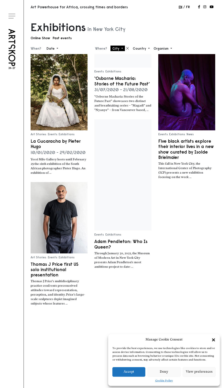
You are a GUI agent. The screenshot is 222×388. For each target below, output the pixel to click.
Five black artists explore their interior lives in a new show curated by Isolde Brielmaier (186, 149)
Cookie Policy (164, 380)
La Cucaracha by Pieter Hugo (56, 143)
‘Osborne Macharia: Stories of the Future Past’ (122, 80)
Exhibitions (67, 134)
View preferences (199, 372)
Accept (129, 372)
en (180, 7)
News (190, 134)
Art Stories (38, 134)
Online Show (40, 38)
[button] (213, 340)
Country (140, 48)
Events (52, 134)
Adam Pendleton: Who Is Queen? (120, 244)
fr (188, 7)
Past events (62, 38)
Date (51, 48)
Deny (164, 372)
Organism (162, 48)
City (116, 48)
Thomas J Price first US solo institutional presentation (54, 269)
